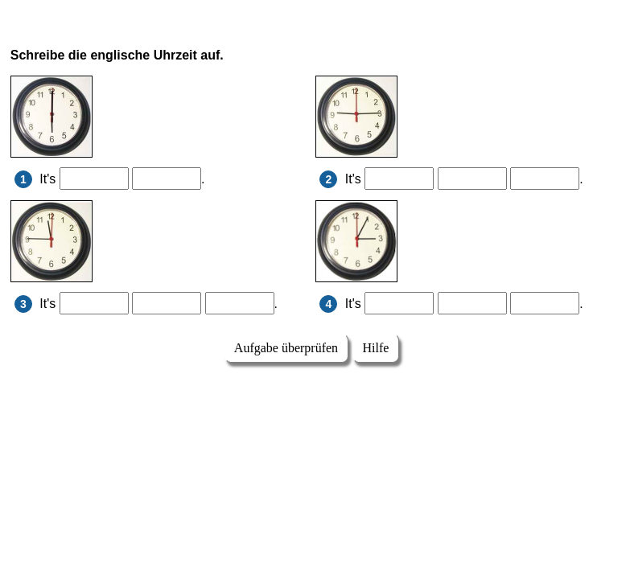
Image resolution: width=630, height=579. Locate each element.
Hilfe (376, 348)
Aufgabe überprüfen (286, 348)
